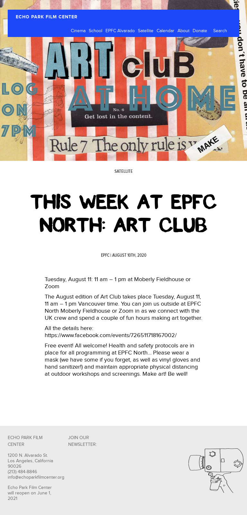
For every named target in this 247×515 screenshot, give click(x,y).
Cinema (78, 30)
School (95, 30)
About (183, 30)
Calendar (165, 30)
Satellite (145, 30)
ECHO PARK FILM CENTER (47, 17)
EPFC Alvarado (120, 30)
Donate (200, 30)
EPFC (105, 255)
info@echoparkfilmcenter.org (36, 477)
